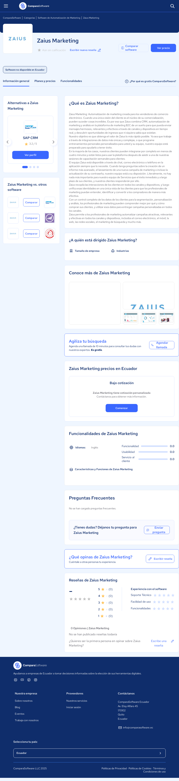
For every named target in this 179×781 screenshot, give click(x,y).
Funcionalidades (71, 81)
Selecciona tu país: (25, 742)
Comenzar (121, 408)
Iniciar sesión (73, 707)
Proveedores (74, 693)
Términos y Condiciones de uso (154, 770)
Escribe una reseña (162, 643)
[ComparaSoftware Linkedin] (15, 679)
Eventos (19, 713)
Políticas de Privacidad (114, 768)
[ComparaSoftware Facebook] (29, 679)
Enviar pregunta (155, 530)
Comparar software (129, 48)
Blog (17, 707)
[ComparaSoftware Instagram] (35, 679)
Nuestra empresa (26, 693)
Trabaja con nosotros (27, 720)
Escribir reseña (160, 559)
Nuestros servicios (76, 700)
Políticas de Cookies (140, 768)
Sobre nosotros (23, 700)
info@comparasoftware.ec (135, 727)
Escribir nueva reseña (86, 50)
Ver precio (163, 48)
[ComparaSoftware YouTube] (22, 679)
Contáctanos (126, 693)
